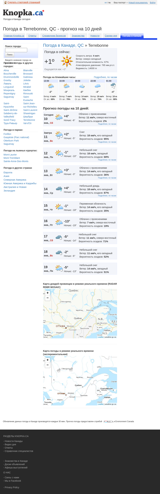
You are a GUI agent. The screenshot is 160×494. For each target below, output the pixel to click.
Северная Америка (15, 179)
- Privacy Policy (11, 487)
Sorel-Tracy (10, 120)
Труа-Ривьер (10, 123)
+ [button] (47, 293)
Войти (152, 2)
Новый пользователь (138, 2)
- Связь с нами (11, 477)
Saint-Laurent (30, 110)
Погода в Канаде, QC (63, 45)
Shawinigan (29, 113)
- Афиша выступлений (15, 467)
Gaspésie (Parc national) (16, 137)
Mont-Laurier (10, 154)
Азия (6, 176)
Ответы (32, 35)
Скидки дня (111, 35)
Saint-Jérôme (10, 110)
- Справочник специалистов (18, 451)
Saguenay (9, 144)
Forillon (7, 134)
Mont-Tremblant (12, 158)
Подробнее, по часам (105, 77)
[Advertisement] (31, 77)
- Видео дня (9, 444)
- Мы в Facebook (12, 480)
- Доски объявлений (14, 464)
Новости (95, 35)
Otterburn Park (11, 140)
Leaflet (100, 337)
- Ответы (8, 447)
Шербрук (28, 116)
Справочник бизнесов (54, 35)
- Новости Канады (13, 441)
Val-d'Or (27, 123)
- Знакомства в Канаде (15, 461)
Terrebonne (29, 120)
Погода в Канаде (131, 35)
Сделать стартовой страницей (24, 2)
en (106, 2)
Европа (8, 172)
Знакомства (78, 35)
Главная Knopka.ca (14, 35)
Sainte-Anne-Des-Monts (16, 161)
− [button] (47, 298)
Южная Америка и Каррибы (20, 183)
